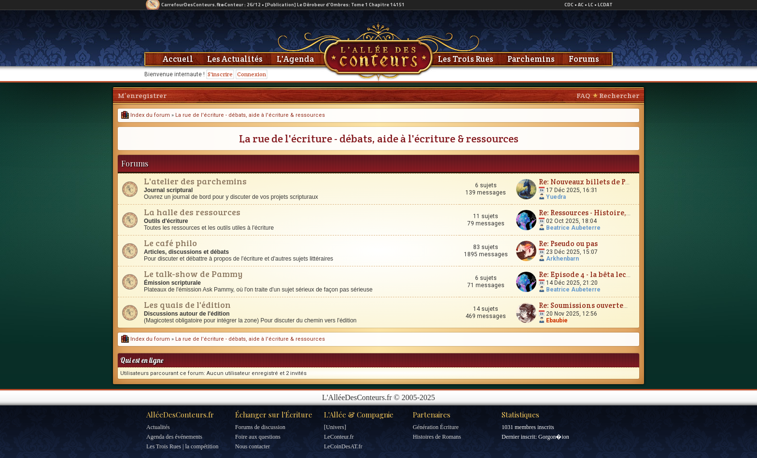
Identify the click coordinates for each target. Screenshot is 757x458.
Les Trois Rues (465, 59)
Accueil (178, 59)
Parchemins (531, 59)
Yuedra (556, 197)
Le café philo (170, 243)
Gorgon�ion (553, 436)
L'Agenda (295, 59)
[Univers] (335, 427)
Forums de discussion (260, 427)
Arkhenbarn (562, 258)
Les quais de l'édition (187, 304)
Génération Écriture (436, 427)
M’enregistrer (142, 95)
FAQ (583, 95)
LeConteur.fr (339, 436)
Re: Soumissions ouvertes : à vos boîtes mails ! (618, 305)
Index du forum (145, 115)
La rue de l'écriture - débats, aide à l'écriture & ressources (250, 115)
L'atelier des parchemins (195, 181)
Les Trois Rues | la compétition (182, 446)
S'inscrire (220, 74)
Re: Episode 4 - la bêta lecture (590, 274)
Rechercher (619, 95)
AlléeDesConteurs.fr (180, 414)
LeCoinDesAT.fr (343, 446)
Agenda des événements (174, 436)
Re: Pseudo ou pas (568, 243)
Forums (584, 59)
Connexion (251, 74)
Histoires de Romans (437, 436)
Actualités (158, 427)
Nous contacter (252, 446)
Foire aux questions (257, 436)
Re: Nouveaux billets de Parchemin (600, 181)
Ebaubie (557, 320)
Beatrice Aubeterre (573, 227)
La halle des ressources (192, 212)
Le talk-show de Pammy (193, 273)
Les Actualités (235, 59)
